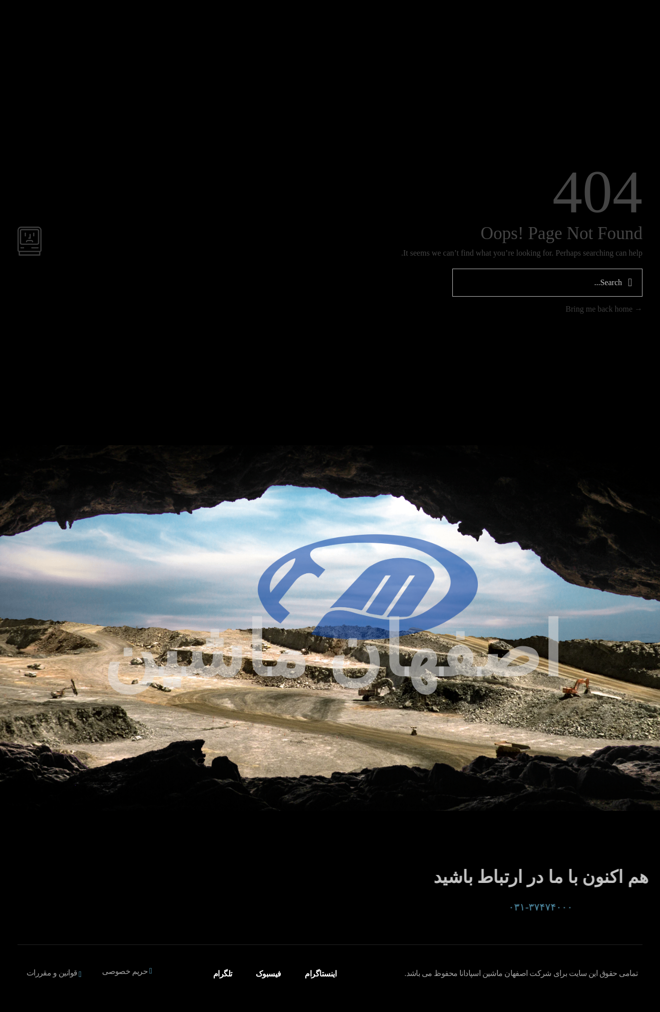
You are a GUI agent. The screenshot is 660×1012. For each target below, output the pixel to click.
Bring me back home (603, 309)
